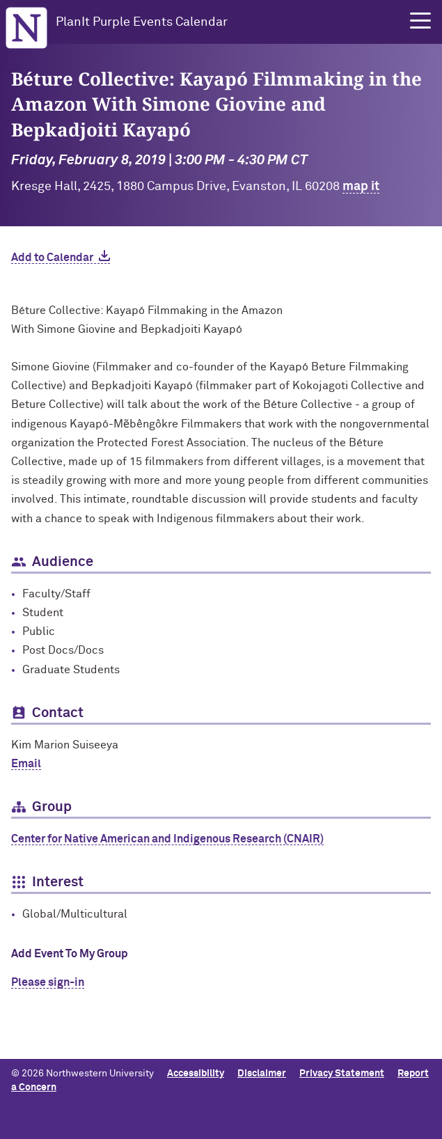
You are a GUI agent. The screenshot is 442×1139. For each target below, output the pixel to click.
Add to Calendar (52, 257)
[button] (420, 21)
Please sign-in (47, 982)
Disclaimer (261, 1073)
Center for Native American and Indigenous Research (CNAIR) (167, 839)
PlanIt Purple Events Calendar (142, 22)
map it (360, 186)
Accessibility (195, 1073)
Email (26, 763)
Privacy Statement (341, 1073)
